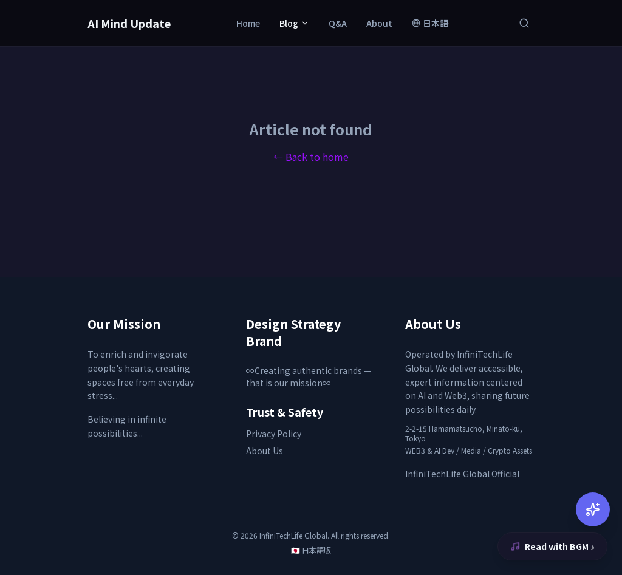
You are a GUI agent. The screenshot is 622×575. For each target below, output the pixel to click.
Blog (294, 23)
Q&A (338, 23)
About (379, 23)
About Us (264, 450)
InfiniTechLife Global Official (462, 474)
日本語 (430, 23)
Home (248, 23)
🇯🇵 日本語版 (311, 550)
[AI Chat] (593, 509)
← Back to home (311, 156)
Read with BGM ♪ (552, 546)
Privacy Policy (273, 433)
